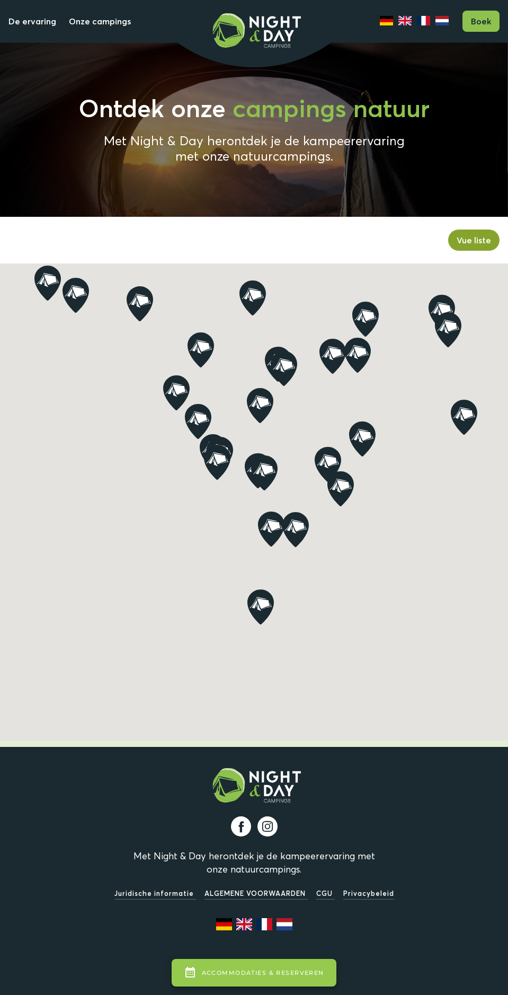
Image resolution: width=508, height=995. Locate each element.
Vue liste (474, 240)
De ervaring (32, 21)
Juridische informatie (155, 893)
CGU (325, 893)
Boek (481, 21)
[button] (328, 464)
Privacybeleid (368, 893)
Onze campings (100, 21)
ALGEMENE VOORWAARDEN (256, 893)
